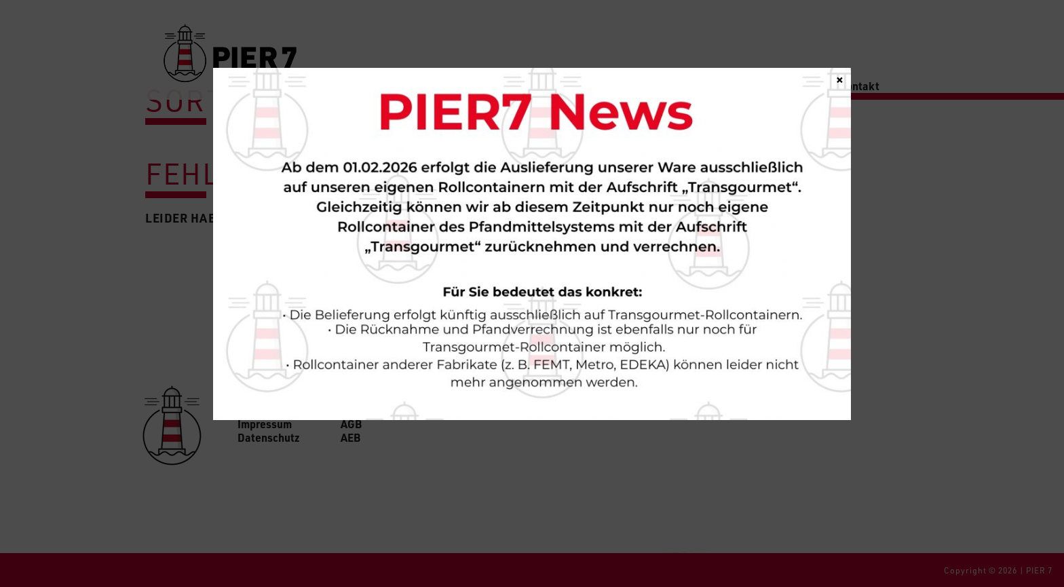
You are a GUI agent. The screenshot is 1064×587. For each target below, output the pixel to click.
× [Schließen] (839, 79)
